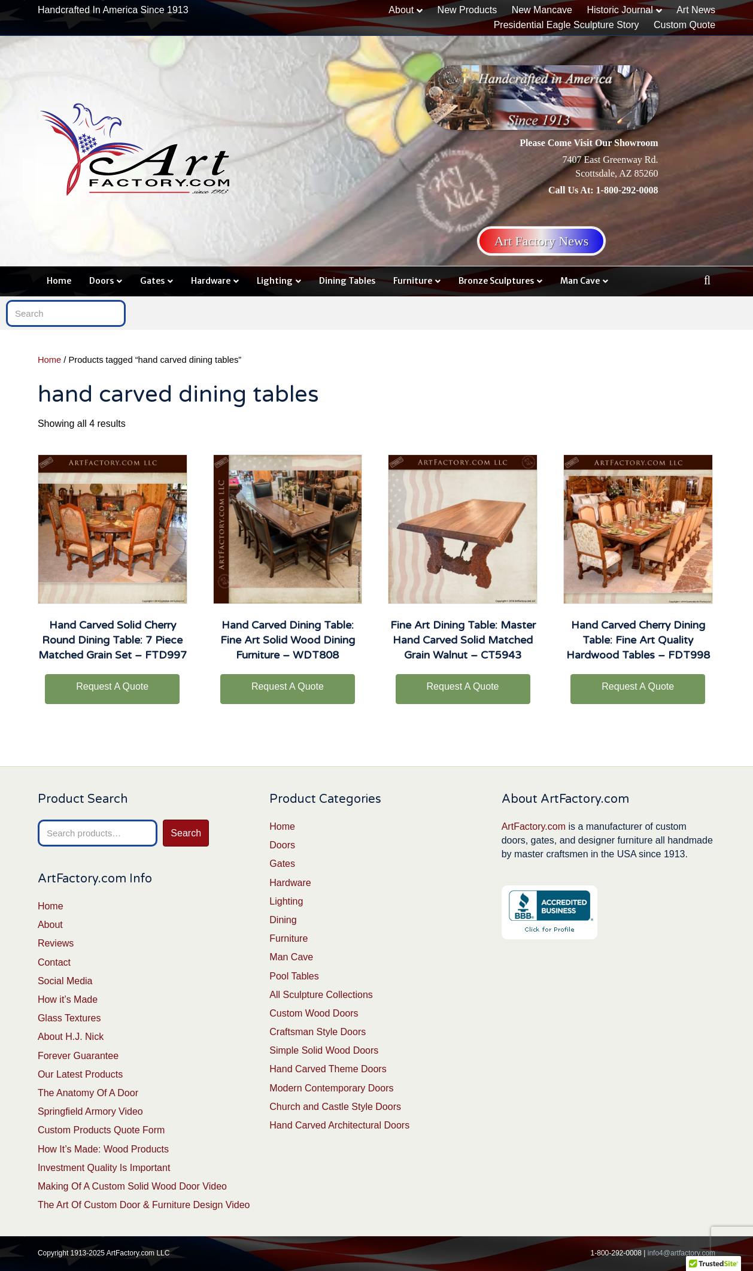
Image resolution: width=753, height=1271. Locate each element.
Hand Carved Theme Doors (327, 1069)
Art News (695, 10)
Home (59, 280)
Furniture (412, 280)
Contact (54, 962)
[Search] (707, 280)
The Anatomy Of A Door (88, 1093)
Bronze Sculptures (496, 280)
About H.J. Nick (71, 1037)
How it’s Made (68, 999)
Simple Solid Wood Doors (323, 1050)
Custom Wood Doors (313, 1013)
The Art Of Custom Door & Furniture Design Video (144, 1205)
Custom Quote (684, 25)
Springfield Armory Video (90, 1111)
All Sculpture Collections (321, 995)
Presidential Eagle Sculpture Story (566, 25)
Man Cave (580, 280)
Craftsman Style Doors (317, 1032)
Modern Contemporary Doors (331, 1088)
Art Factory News (541, 240)
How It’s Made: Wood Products (103, 1149)
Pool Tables (293, 976)
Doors (101, 280)
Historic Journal (619, 10)
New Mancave (542, 10)
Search (186, 833)
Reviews (56, 943)
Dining (282, 920)
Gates (152, 280)
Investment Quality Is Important (104, 1168)
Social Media (65, 981)
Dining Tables (347, 280)
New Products (467, 10)
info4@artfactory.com (681, 1253)
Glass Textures (69, 1018)
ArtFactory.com (534, 826)
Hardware (210, 280)
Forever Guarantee (78, 1056)
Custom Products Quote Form (101, 1130)
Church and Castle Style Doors (335, 1107)
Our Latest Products (80, 1074)
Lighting (275, 280)
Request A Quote (112, 686)
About (401, 10)
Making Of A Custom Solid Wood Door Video (132, 1186)
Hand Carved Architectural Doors (339, 1125)
